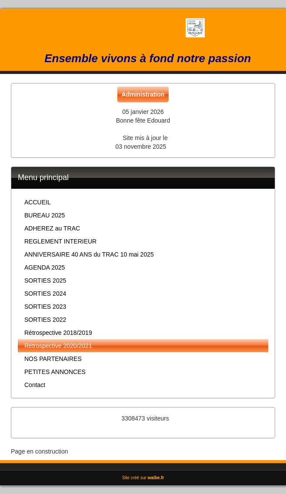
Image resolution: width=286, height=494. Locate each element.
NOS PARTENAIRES (53, 358)
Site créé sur (143, 477)
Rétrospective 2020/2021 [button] (58, 345)
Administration (143, 94)
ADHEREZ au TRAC (52, 228)
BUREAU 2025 (44, 215)
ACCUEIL (37, 202)
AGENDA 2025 (44, 267)
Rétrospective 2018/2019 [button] (58, 332)
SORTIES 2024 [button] (45, 293)
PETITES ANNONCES (55, 371)
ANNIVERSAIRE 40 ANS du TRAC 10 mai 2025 (89, 254)
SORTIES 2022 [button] (45, 319)
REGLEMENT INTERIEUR (60, 241)
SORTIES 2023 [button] (45, 306)
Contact (34, 384)
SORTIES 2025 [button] (45, 280)
